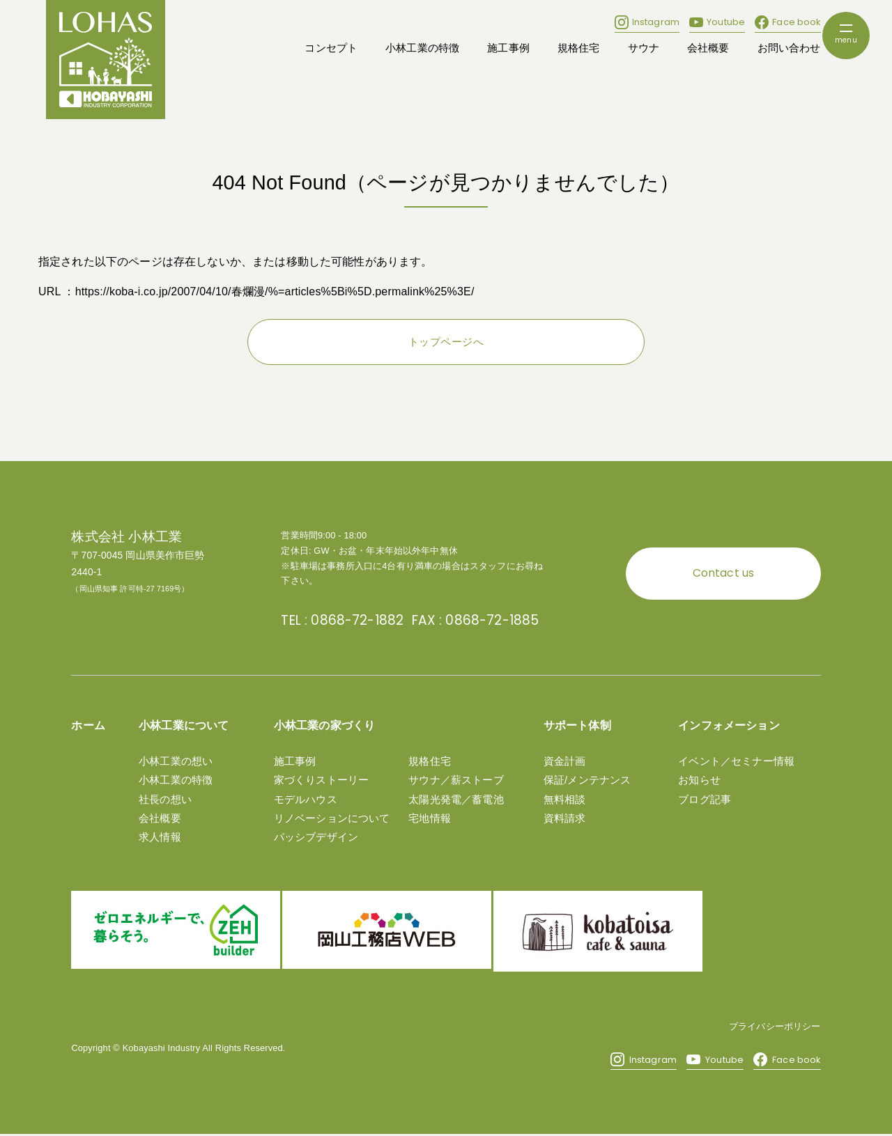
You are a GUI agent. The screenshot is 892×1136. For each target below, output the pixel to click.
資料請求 (565, 816)
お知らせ (699, 778)
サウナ (643, 48)
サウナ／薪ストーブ (455, 778)
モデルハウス (305, 797)
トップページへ (446, 342)
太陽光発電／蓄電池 (455, 797)
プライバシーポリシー (775, 1028)
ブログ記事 (704, 797)
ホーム (88, 723)
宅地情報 (429, 816)
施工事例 (508, 48)
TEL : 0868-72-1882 (333, 620)
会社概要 (708, 48)
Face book (787, 22)
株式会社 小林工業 (126, 537)
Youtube (717, 22)
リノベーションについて (332, 816)
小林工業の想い (176, 759)
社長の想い (165, 797)
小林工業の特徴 (422, 48)
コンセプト (331, 48)
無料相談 (565, 797)
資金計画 (565, 759)
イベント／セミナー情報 (736, 759)
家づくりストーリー (321, 778)
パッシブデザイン (316, 835)
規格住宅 (579, 48)
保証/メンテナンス (587, 778)
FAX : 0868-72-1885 (451, 620)
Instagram (647, 22)
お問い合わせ (789, 48)
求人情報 (160, 835)
